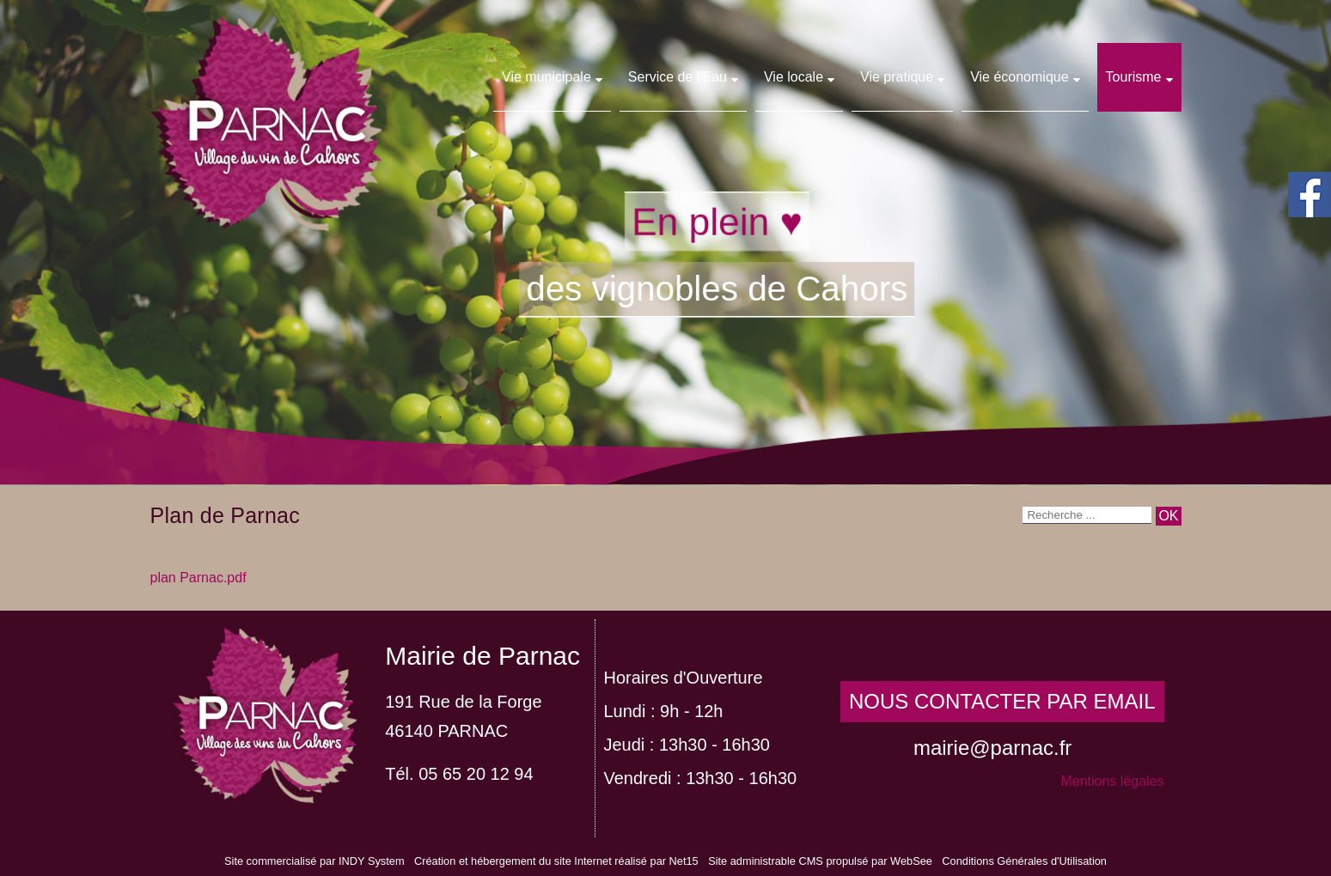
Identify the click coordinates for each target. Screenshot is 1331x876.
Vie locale (793, 77)
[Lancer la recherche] (1168, 516)
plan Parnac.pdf (198, 577)
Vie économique (1019, 77)
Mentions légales (1111, 781)
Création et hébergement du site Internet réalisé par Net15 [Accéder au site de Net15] (556, 861)
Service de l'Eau (677, 77)
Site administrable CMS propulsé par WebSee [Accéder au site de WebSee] (820, 861)
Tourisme (1134, 77)
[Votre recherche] (1087, 515)
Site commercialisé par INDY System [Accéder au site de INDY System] (314, 861)
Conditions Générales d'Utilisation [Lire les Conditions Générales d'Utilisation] (1024, 861)
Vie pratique (896, 77)
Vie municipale (546, 77)
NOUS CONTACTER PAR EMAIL (1002, 701)
